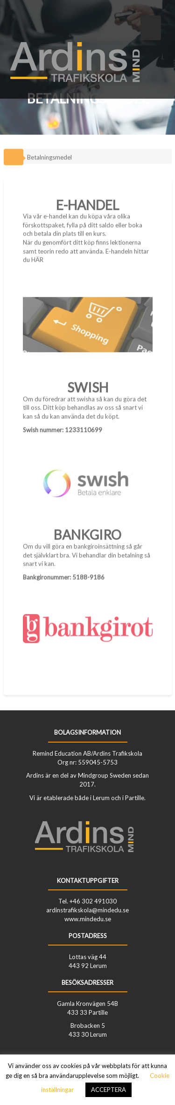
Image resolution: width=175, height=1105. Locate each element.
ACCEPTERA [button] (108, 1089)
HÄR (37, 257)
